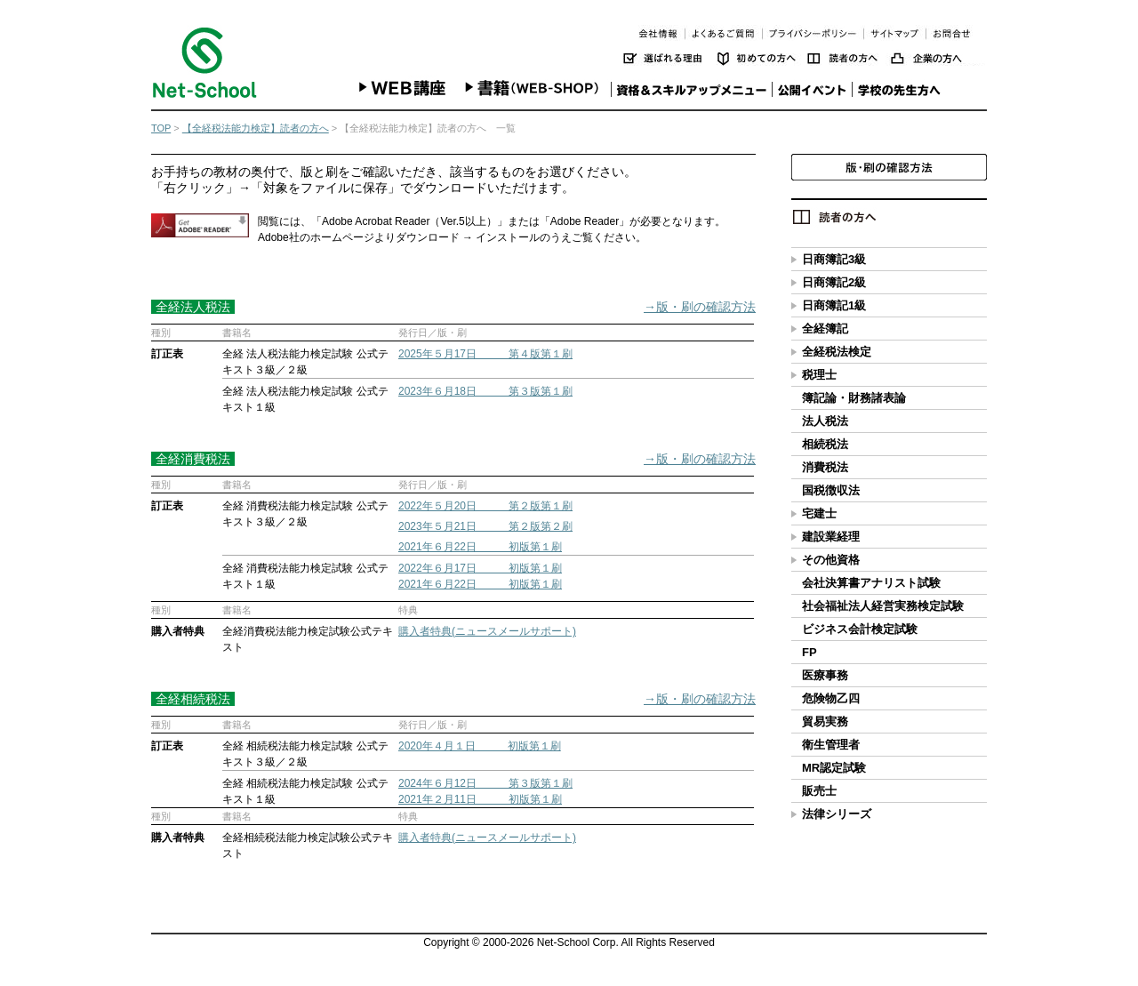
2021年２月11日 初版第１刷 (480, 799)
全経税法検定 (836, 351)
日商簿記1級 (834, 305)
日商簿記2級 (834, 282)
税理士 (819, 374)
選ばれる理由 (670, 58)
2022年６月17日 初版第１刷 (480, 568)
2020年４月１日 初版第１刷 (479, 746)
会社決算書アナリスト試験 (871, 582)
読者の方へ (849, 58)
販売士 (819, 791)
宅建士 (819, 513)
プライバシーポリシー (812, 33)
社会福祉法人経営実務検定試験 (883, 606)
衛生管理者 (831, 744)
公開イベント (810, 87)
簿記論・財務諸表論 (854, 398)
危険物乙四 (831, 698)
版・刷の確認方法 (889, 167)
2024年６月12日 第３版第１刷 (485, 783)
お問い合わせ (954, 33)
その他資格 (831, 559)
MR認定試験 (834, 767)
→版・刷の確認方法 (700, 307)
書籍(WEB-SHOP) (532, 87)
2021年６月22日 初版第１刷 (480, 547)
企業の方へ (938, 58)
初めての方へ (762, 58)
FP (809, 652)
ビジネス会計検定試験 (860, 629)
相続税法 (825, 444)
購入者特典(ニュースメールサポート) (487, 631)
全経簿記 (825, 328)
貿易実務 (825, 721)
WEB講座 (404, 87)
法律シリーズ (836, 814)
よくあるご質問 (723, 33)
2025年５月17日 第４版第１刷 (485, 354)
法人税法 (825, 421)
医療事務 (825, 675)
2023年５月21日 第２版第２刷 (485, 526)
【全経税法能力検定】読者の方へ (255, 128)
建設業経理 (831, 536)
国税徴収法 (831, 490)
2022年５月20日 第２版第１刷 (485, 506)
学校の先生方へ (902, 87)
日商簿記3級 (834, 259)
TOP (161, 128)
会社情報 (658, 33)
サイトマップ (894, 33)
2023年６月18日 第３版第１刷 (485, 391)
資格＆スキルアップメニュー (689, 87)
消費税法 (825, 467)
